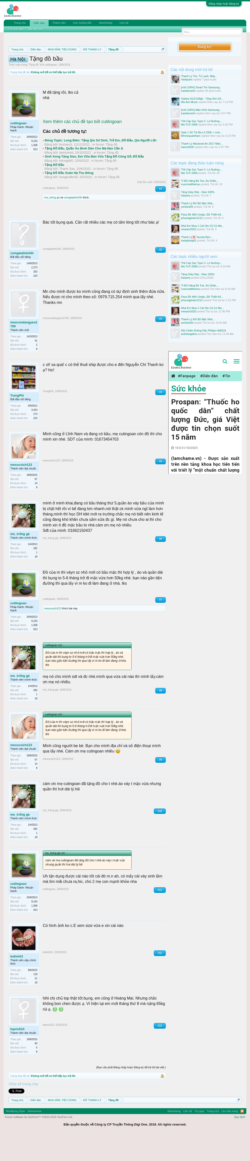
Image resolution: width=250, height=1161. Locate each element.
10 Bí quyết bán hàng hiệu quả (81, 71)
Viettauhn (186, 79)
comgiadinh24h (73, 223)
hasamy (186, 195)
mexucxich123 (21, 490)
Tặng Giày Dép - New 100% (198, 192)
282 (35, 574)
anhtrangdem (189, 333)
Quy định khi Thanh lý (86, 66)
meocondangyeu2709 (23, 349)
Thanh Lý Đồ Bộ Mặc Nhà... (198, 203)
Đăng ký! (205, 46)
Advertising (105, 22)
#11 (160, 915)
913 (35, 175)
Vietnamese (34, 1136)
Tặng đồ (34, 90)
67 (36, 504)
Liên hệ (124, 22)
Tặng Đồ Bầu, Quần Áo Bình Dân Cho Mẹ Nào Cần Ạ (84, 174)
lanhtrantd (66, 178)
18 (36, 582)
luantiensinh (188, 90)
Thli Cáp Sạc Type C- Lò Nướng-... (202, 121)
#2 (160, 275)
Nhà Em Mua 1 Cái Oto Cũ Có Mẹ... (202, 225)
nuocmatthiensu (190, 184)
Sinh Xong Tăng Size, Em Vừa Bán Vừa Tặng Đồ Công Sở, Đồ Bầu (94, 182)
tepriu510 (17, 1054)
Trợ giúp (199, 1136)
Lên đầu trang (229, 1136)
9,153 (34, 166)
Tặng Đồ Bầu (54, 190)
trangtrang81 (188, 240)
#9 (160, 785)
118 (35, 999)
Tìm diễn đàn (16, 29)
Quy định (239, 1142)
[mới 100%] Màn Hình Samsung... (201, 109)
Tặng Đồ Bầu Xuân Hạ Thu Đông (69, 198)
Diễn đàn (39, 23)
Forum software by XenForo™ (39, 1142)
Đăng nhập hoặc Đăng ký (224, 3)
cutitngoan (50, 90)
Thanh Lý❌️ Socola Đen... (197, 237)
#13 (160, 1051)
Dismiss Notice (162, 61)
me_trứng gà (52, 223)
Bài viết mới (36, 29)
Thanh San (67, 194)
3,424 (34, 435)
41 (36, 366)
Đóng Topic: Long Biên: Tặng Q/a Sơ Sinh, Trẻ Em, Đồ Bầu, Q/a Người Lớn (100, 166)
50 (36, 1069)
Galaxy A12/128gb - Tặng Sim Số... (202, 98)
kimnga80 (66, 186)
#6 (160, 564)
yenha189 (187, 206)
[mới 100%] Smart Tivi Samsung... (201, 87)
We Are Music (189, 102)
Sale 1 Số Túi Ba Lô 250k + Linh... (201, 132)
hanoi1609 (187, 147)
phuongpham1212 (192, 217)
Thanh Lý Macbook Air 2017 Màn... (202, 143)
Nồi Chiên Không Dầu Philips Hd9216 (203, 330)
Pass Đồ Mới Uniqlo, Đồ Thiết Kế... (202, 214)
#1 (160, 214)
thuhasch (65, 170)
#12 (160, 978)
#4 (160, 417)
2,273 (34, 293)
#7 (160, 625)
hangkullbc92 (68, 202)
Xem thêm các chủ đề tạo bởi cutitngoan (82, 147)
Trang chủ (20, 22)
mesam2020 (188, 229)
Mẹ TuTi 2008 (189, 124)
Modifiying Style (15, 1136)
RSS (242, 1136)
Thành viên (59, 22)
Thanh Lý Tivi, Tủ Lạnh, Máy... (199, 76)
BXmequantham (190, 135)
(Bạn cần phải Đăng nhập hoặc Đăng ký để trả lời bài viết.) (131, 1093)
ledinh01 (16, 982)
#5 (160, 487)
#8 (160, 716)
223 (35, 301)
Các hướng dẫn (82, 22)
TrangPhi (17, 421)
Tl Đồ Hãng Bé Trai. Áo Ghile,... (200, 180)
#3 (160, 344)
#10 (160, 836)
